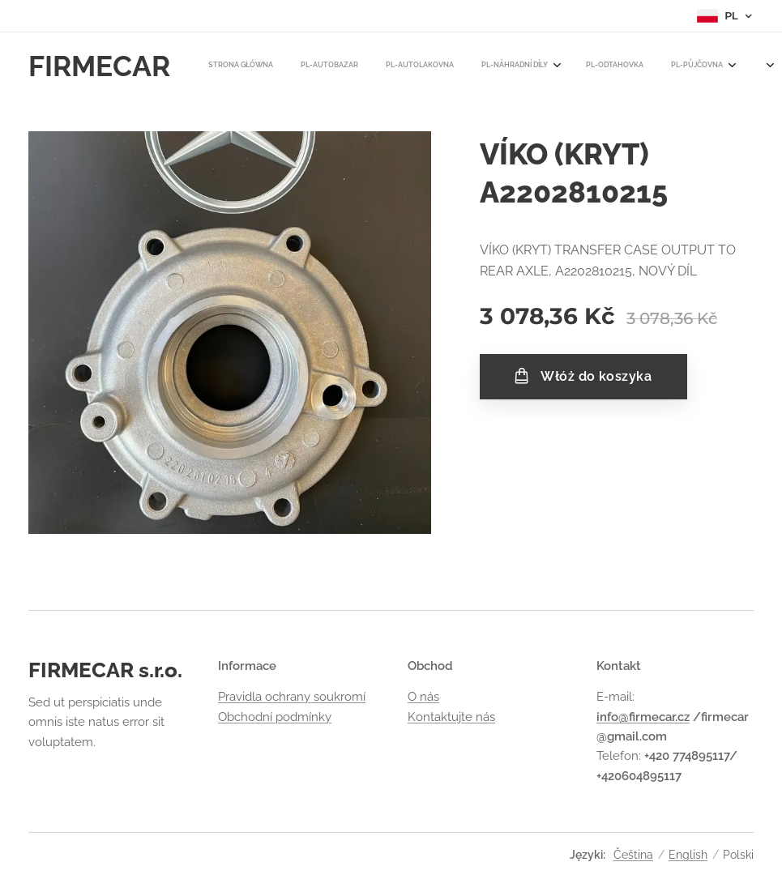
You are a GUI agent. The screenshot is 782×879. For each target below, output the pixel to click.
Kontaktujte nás (451, 717)
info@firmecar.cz (643, 717)
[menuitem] (225, 65)
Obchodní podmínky (274, 717)
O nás (423, 697)
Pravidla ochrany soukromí (291, 697)
